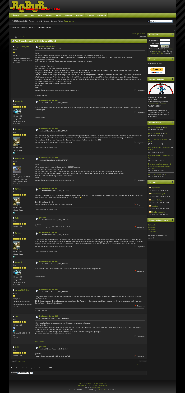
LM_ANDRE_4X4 (22, 47)
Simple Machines (101, 383)
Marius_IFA (20, 158)
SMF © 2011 (91, 383)
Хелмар (18, 129)
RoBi (17, 218)
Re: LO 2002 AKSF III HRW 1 (158, 139)
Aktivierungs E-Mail (156, 53)
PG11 (166, 133)
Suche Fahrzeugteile (158, 194)
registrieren (157, 51)
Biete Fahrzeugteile (158, 212)
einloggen (169, 49)
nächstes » (143, 34)
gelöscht (42, 218)
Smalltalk (154, 206)
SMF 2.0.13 (82, 383)
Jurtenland (151, 227)
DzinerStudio (96, 387)
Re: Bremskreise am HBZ (48, 101)
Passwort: (155, 43)
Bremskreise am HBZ (47, 46)
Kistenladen (152, 225)
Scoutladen (152, 229)
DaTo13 (150, 150)
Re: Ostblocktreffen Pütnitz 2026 (159, 148)
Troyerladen (152, 231)
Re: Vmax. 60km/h (154, 127)
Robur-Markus (69, 21)
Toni (16, 316)
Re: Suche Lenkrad (154, 174)
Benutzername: (154, 40)
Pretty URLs (103, 390)
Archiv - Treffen (156, 200)
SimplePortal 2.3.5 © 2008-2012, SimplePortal (92, 385)
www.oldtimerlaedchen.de (157, 104)
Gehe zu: (14, 372)
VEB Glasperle (39, 341)
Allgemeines (155, 188)
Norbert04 (19, 101)
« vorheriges (135, 34)
